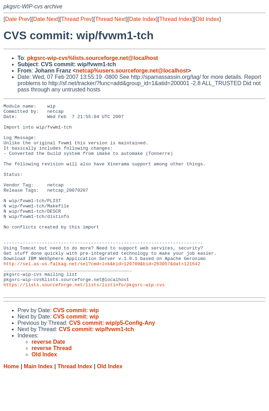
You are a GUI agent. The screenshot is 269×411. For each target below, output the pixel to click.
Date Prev (17, 19)
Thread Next (110, 19)
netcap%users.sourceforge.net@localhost (132, 71)
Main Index (38, 404)
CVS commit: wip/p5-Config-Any (112, 361)
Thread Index (175, 19)
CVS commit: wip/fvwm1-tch (96, 367)
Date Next (45, 19)
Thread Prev (76, 19)
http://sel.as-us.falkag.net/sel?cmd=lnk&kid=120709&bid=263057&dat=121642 (102, 296)
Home (11, 404)
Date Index (142, 19)
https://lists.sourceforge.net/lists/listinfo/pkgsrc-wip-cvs (84, 321)
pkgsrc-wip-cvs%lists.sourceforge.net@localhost (92, 58)
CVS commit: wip (76, 348)
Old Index (207, 19)
